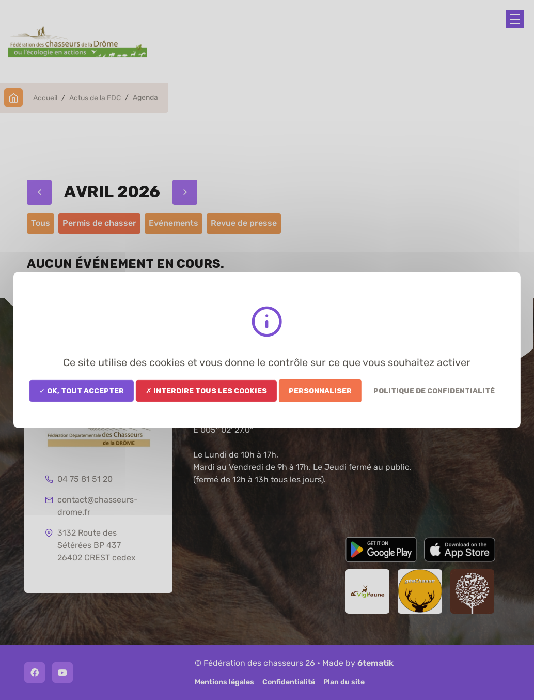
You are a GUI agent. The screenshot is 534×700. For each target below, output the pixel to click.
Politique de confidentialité (434, 391)
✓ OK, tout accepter (81, 391)
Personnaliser (320, 391)
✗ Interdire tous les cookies (206, 391)
